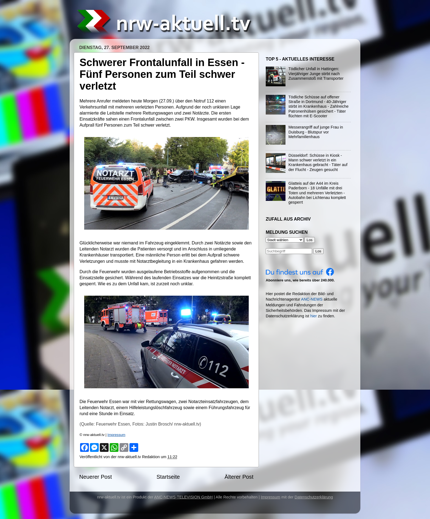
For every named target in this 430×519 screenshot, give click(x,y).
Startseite (168, 477)
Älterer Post (239, 477)
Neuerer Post (95, 477)
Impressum (116, 435)
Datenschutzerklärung (314, 497)
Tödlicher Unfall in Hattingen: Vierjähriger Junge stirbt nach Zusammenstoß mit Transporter (316, 74)
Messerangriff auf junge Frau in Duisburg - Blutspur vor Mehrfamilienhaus (315, 132)
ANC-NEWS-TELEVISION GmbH (183, 497)
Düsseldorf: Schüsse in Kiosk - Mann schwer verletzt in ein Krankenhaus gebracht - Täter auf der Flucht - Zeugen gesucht (317, 162)
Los (318, 251)
